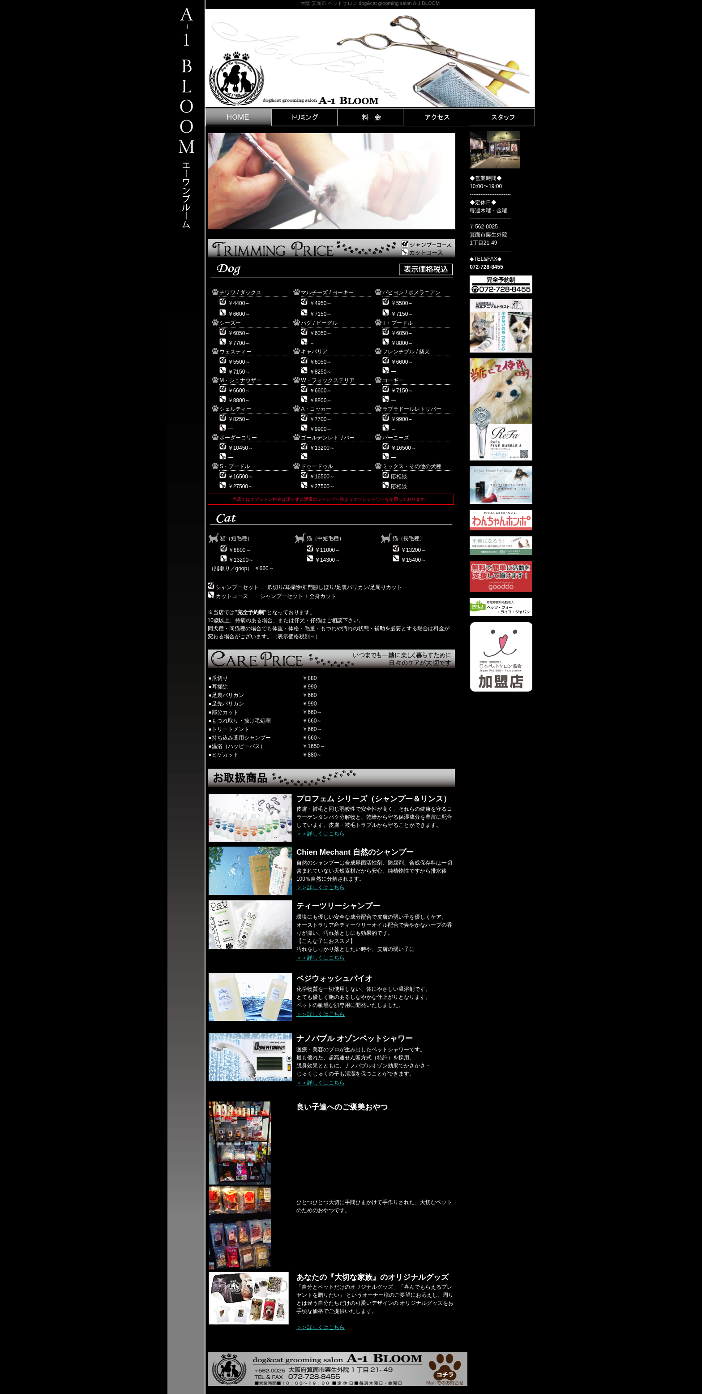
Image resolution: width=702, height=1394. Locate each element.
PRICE (370, 117)
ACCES (436, 117)
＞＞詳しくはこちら (320, 833)
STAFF (502, 117)
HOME (238, 117)
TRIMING (304, 117)
